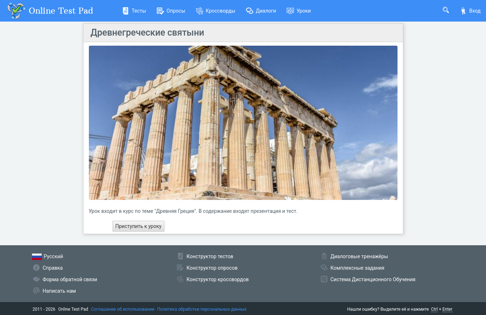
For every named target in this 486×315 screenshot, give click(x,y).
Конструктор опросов (212, 268)
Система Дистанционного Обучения (373, 279)
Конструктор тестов (210, 256)
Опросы (171, 10)
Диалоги (261, 10)
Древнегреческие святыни (147, 32)
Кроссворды (215, 10)
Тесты (134, 10)
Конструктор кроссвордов (218, 279)
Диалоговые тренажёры (359, 256)
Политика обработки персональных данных (201, 309)
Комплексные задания (358, 268)
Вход (470, 10)
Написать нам (59, 291)
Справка (53, 268)
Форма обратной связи (70, 279)
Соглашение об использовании (122, 309)
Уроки (299, 10)
